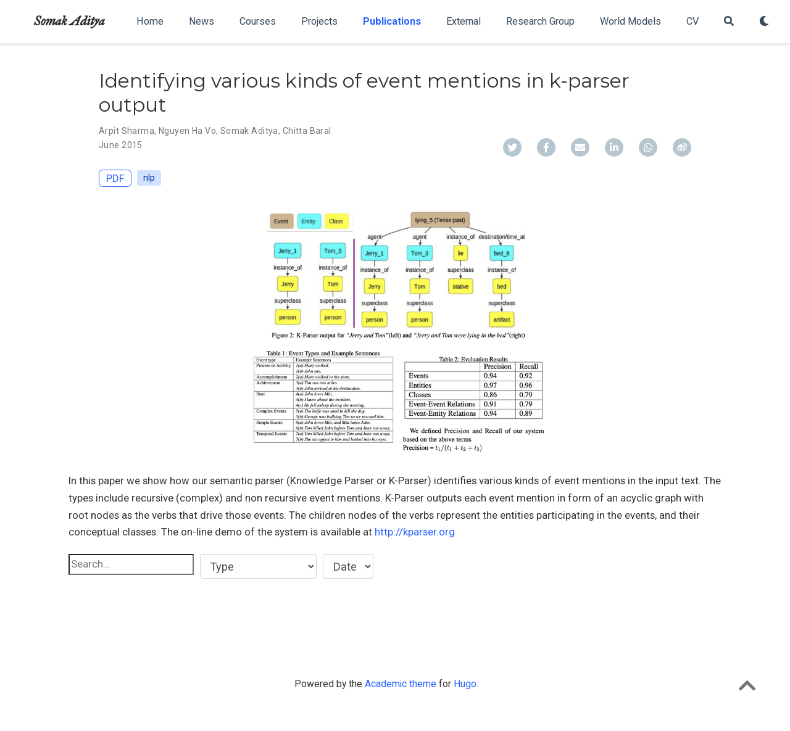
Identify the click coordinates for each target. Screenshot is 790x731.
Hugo (465, 684)
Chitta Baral (307, 131)
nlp (149, 178)
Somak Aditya (69, 21)
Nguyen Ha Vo (187, 131)
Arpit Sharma (126, 131)
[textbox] (131, 564)
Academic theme (400, 684)
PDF (115, 178)
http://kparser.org (415, 532)
